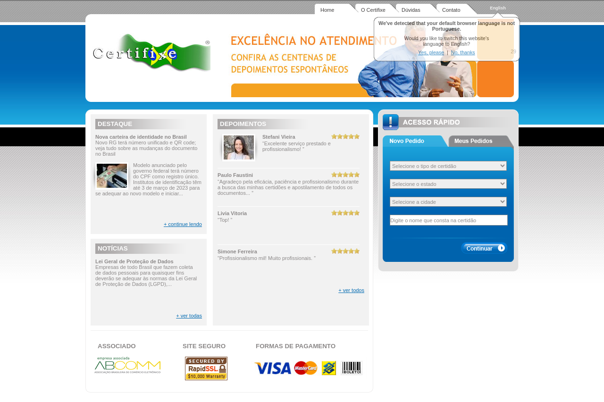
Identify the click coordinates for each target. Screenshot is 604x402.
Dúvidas (411, 10)
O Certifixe (373, 10)
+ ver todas (189, 315)
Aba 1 (415, 141)
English (498, 8)
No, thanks (463, 52)
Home (327, 10)
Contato (451, 10)
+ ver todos (351, 290)
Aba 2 (481, 141)
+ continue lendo (183, 224)
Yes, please (431, 52)
